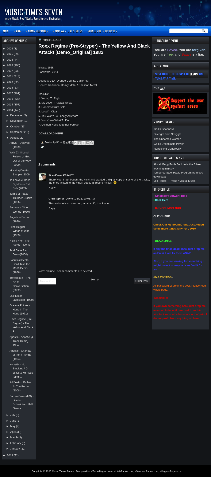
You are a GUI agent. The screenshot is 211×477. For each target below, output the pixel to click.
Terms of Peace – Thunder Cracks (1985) (20, 198)
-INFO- (17, 31)
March (14, 437)
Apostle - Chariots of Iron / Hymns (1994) (20, 355)
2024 (10, 59)
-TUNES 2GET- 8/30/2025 (102, 31)
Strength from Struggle (167, 134)
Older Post (141, 281)
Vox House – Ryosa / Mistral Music (174, 180)
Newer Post (47, 281)
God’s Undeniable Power (169, 143)
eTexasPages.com (101, 471)
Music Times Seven (33, 12)
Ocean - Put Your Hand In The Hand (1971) (19, 309)
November (16, 120)
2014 (10, 110)
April (13, 431)
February (16, 443)
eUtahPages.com (123, 471)
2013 (10, 455)
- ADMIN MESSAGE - (37, 31)
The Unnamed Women (167, 139)
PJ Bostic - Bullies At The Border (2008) (20, 386)
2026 (10, 48)
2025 (10, 54)
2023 (10, 65)
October (15, 126)
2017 (10, 93)
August (14, 137)
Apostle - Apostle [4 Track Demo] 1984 (21, 341)
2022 (10, 70)
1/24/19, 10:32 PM (63, 174)
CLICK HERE (161, 216)
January (15, 448)
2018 (10, 87)
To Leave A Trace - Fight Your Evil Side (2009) (20, 184)
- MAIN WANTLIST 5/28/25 (68, 31)
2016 (10, 98)
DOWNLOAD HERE (50, 133)
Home (95, 279)
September (17, 132)
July (13, 415)
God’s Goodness (164, 129)
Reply (52, 187)
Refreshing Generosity (167, 148)
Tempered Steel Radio (166, 172)
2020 (10, 82)
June (13, 420)
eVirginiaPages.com (171, 471)
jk (50, 174)
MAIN (5, 31)
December (16, 115)
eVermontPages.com (146, 471)
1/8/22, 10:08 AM (84, 198)
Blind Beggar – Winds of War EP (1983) (21, 231)
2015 (10, 104)
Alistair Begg (161, 164)
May (13, 426)
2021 (10, 76)
